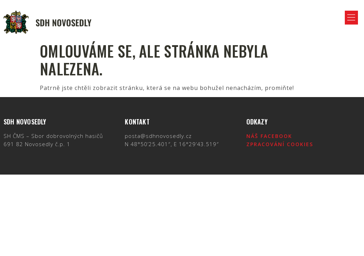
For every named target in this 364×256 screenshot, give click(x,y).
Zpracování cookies (279, 144)
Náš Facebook (269, 136)
